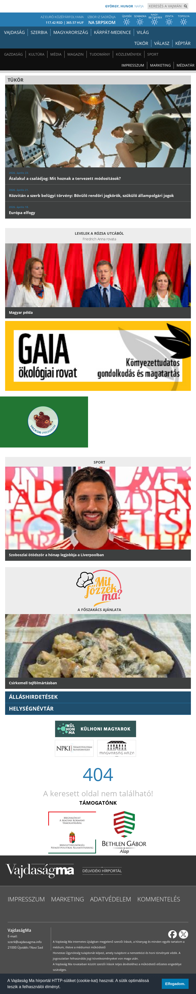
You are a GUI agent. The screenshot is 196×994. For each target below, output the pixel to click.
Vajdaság (14, 32)
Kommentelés (158, 899)
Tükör (141, 43)
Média (56, 54)
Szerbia (39, 32)
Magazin (75, 54)
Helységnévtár (31, 708)
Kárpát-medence (112, 32)
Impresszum (132, 65)
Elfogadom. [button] (175, 984)
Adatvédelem (110, 899)
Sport (152, 54)
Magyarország (70, 32)
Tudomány (100, 54)
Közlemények (128, 54)
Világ (143, 32)
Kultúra (36, 54)
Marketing (160, 65)
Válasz (161, 43)
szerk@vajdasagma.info (25, 942)
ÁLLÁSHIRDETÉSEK (33, 696)
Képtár (183, 43)
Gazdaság (13, 54)
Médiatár (185, 65)
